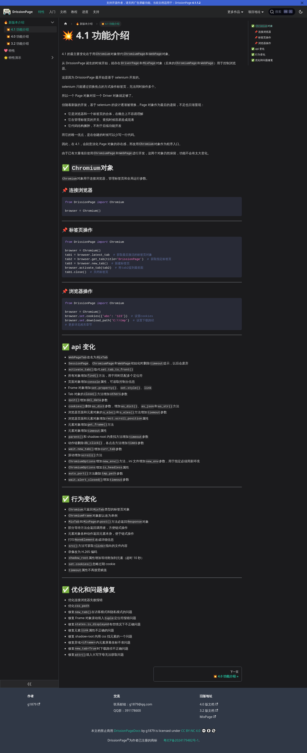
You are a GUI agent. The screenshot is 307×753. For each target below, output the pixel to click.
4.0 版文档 (209, 704)
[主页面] (65, 24)
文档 (63, 12)
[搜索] (281, 11)
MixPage (208, 717)
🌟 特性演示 (12, 57)
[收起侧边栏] (29, 684)
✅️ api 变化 (258, 49)
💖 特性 (9, 50)
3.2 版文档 (209, 710)
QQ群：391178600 (127, 710)
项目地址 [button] (254, 12)
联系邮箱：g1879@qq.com (133, 704)
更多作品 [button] (234, 12)
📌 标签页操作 (263, 37)
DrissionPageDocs (127, 731)
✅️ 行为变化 (258, 54)
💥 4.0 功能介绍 (17, 36)
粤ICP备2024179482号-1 (181, 740)
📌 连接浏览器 (263, 31)
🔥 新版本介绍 (14, 22)
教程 (74, 12)
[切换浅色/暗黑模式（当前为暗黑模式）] (301, 12)
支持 (96, 12)
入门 (52, 12)
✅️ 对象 (262, 26)
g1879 (33, 704)
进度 (85, 12)
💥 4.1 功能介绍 (17, 29)
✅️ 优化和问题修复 (262, 60)
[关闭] (302, 3)
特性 (41, 12)
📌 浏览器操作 (263, 43)
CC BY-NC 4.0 (190, 731)
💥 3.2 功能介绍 (17, 43)
